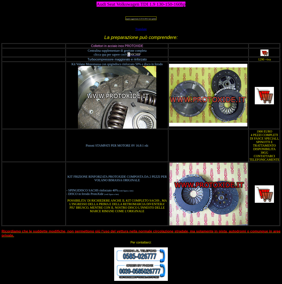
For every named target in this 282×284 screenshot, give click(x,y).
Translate (141, 29)
